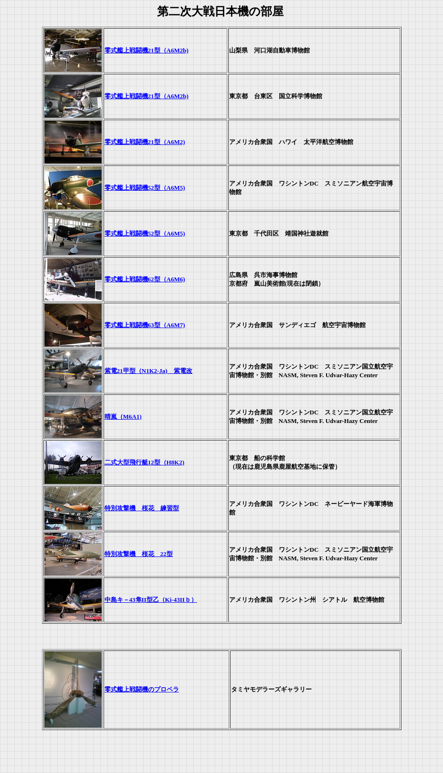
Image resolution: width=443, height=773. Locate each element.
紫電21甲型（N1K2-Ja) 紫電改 (148, 370)
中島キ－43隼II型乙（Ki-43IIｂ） (151, 599)
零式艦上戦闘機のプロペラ (142, 689)
